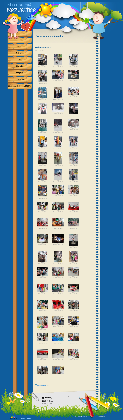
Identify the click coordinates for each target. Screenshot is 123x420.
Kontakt (19, 46)
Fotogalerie (20, 73)
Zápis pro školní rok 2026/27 (20, 86)
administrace (101, 416)
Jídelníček (20, 79)
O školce (19, 53)
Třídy (20, 59)
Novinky (19, 66)
